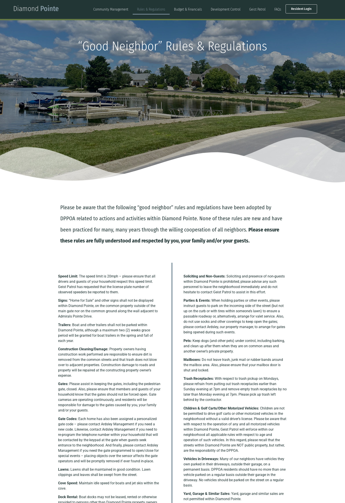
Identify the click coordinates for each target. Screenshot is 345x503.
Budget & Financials (188, 9)
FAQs (277, 9)
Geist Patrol (257, 9)
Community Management (110, 9)
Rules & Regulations (151, 9)
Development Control (225, 9)
